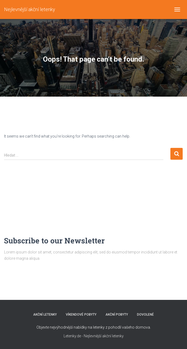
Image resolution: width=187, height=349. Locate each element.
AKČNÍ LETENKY (45, 314)
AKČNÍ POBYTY (116, 314)
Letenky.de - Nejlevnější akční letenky (94, 336)
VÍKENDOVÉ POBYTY (81, 314)
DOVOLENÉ (145, 314)
